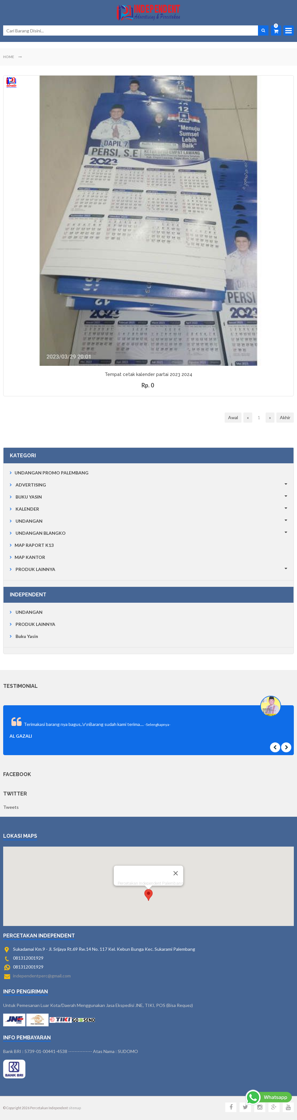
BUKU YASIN (29, 497)
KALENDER (27, 509)
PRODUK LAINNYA (35, 569)
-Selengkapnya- (157, 724)
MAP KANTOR (30, 557)
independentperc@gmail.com (42, 975)
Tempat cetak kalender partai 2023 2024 (148, 374)
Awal (233, 417)
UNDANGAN (29, 521)
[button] (148, 895)
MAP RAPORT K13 (34, 545)
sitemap (75, 1108)
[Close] (175, 873)
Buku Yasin (27, 636)
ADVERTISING (31, 484)
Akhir (285, 417)
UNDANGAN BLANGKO (41, 533)
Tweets (11, 807)
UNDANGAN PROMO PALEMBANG (52, 472)
